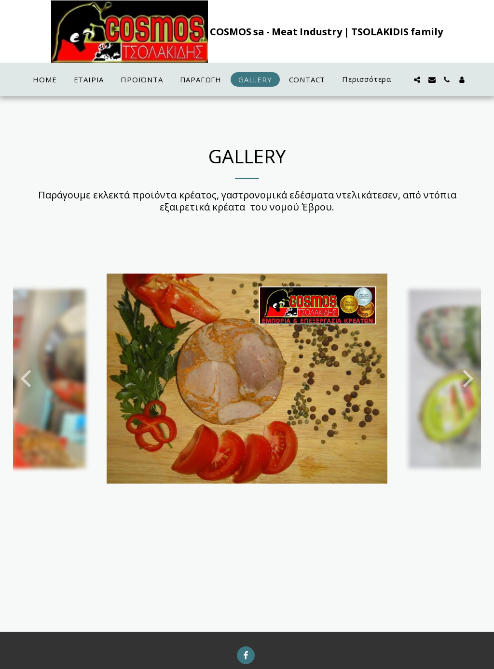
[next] (466, 378)
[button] (417, 79)
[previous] (27, 378)
